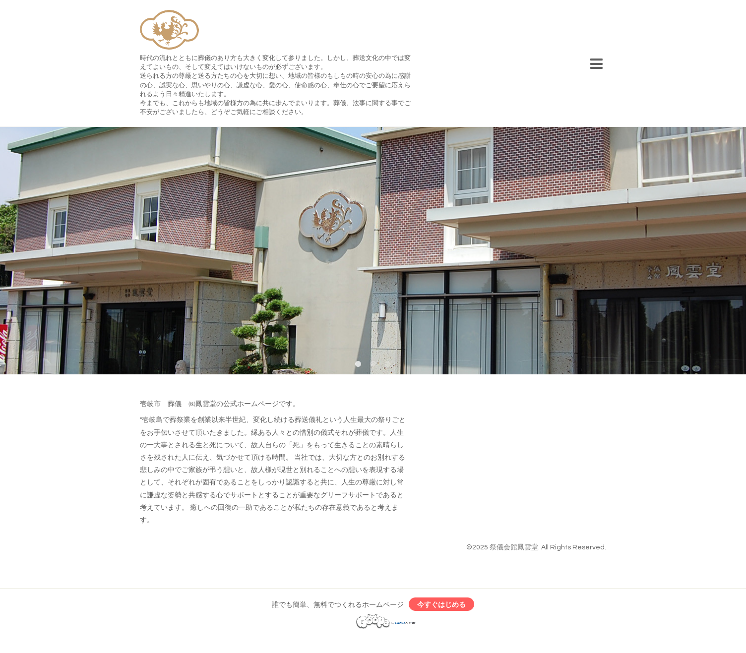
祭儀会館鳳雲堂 (514, 547)
